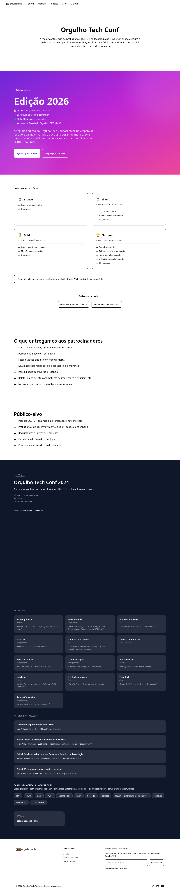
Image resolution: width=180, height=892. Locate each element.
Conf (64, 3)
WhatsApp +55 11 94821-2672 (107, 304)
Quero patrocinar (27, 153)
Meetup (42, 3)
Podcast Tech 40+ (70, 857)
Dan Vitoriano (69, 861)
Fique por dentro (55, 153)
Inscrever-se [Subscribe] (156, 862)
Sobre (31, 3)
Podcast (54, 3)
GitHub (74, 3)
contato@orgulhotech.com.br (73, 304)
